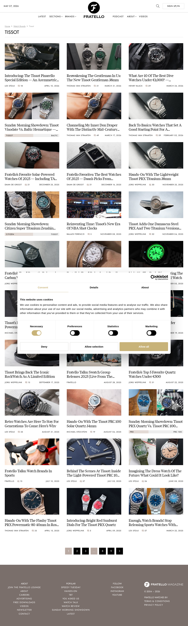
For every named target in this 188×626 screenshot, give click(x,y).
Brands (69, 16)
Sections (55, 16)
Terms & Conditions (157, 601)
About (131, 16)
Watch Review (71, 606)
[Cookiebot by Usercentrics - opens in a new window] (153, 277)
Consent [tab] (43, 287)
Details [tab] (94, 287)
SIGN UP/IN (173, 6)
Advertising (24, 598)
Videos (143, 16)
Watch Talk (71, 602)
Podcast (118, 16)
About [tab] (145, 287)
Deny (44, 346)
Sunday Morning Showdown (71, 609)
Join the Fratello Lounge (24, 587)
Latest (42, 16)
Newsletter (24, 609)
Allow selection (94, 346)
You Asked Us (70, 598)
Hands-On (70, 591)
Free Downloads (24, 602)
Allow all (144, 346)
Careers (24, 594)
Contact (24, 613)
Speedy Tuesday (71, 587)
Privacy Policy (153, 605)
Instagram (117, 591)
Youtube (117, 594)
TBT (71, 594)
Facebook (117, 587)
